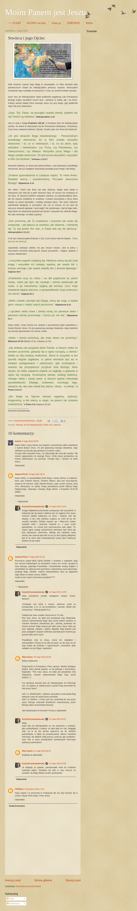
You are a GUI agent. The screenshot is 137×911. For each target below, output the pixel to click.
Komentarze (13, 904)
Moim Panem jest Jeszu (45, 12)
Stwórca (57, 425)
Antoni (18, 441)
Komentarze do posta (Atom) (28, 886)
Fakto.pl (56, 23)
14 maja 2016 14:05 (57, 592)
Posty (10, 899)
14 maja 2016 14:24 (57, 506)
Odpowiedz (20, 465)
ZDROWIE (73, 23)
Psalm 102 (47, 425)
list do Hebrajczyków (33, 425)
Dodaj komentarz (17, 806)
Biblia (89, 23)
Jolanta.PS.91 (21, 474)
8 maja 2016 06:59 (30, 441)
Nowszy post (13, 880)
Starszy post (73, 880)
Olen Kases (27, 657)
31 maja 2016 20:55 (57, 763)
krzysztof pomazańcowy (33, 506)
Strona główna (43, 880)
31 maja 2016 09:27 (57, 719)
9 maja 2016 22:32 (37, 557)
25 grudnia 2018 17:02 (34, 789)
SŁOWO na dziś (36, 23)
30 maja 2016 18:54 (42, 657)
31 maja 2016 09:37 (42, 751)
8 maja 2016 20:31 (37, 474)
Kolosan (19, 425)
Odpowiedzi (23, 501)
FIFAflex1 (19, 789)
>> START (14, 23)
